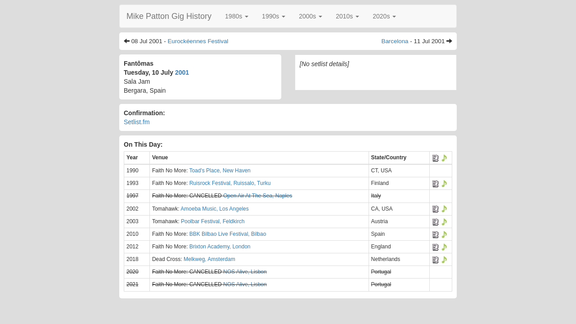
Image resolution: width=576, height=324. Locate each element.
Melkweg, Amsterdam (209, 259)
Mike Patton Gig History (169, 16)
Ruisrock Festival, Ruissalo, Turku (230, 183)
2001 (182, 72)
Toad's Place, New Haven (219, 170)
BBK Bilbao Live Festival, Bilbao (227, 234)
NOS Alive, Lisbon (245, 272)
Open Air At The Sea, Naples (257, 196)
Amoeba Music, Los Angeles (214, 209)
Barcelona (395, 41)
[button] (236, 16)
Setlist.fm (137, 122)
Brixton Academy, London (220, 246)
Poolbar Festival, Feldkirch (212, 221)
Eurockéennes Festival (197, 41)
